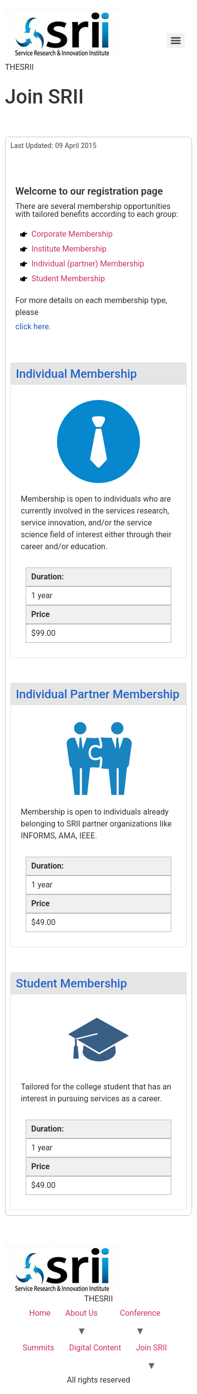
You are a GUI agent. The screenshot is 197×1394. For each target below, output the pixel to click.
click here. (33, 326)
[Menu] (176, 40)
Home (39, 1313)
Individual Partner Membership (97, 694)
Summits (38, 1347)
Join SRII (151, 1347)
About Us (81, 1313)
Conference (140, 1313)
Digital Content (95, 1347)
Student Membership (71, 983)
